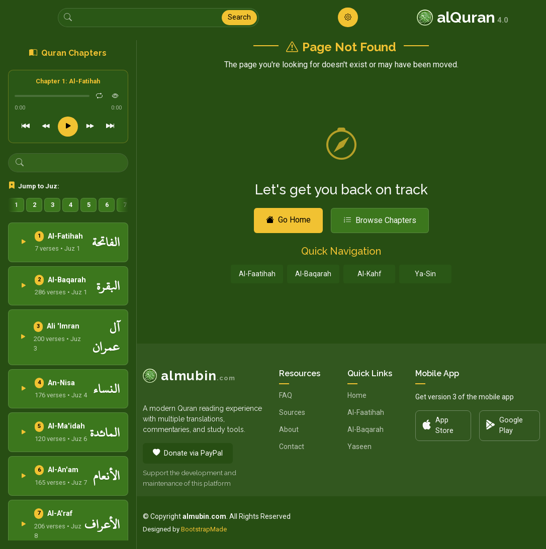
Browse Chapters (379, 220)
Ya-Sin (425, 274)
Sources (292, 412)
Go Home (288, 220)
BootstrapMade (204, 529)
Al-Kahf (369, 274)
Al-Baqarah (313, 274)
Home (357, 395)
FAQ (285, 395)
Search (239, 17)
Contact (291, 446)
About (289, 429)
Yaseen (359, 446)
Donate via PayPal (188, 453)
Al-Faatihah (257, 274)
